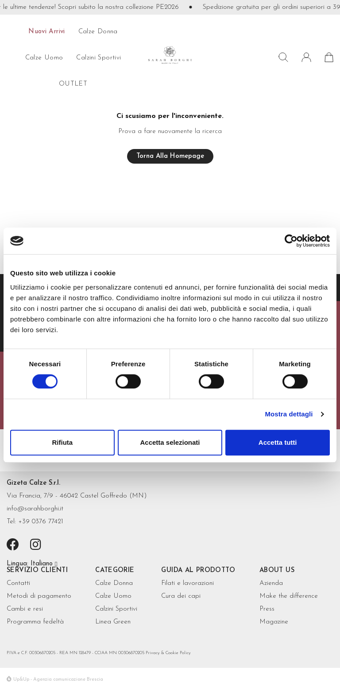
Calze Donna (114, 583)
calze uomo (44, 58)
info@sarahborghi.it (35, 509)
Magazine (273, 622)
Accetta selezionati (170, 442)
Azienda (271, 583)
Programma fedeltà (35, 622)
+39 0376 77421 (40, 521)
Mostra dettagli (289, 414)
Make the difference (288, 596)
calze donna (98, 31)
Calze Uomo (113, 596)
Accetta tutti (278, 442)
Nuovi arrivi (46, 31)
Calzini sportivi (98, 58)
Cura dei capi (181, 596)
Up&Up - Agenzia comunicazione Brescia (58, 679)
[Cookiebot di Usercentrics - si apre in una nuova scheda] (291, 240)
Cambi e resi (25, 609)
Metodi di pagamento (39, 596)
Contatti (18, 583)
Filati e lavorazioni (187, 583)
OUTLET (73, 84)
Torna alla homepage (170, 156)
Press (266, 609)
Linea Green (113, 622)
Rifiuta (62, 442)
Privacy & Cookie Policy (168, 653)
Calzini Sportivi (116, 609)
